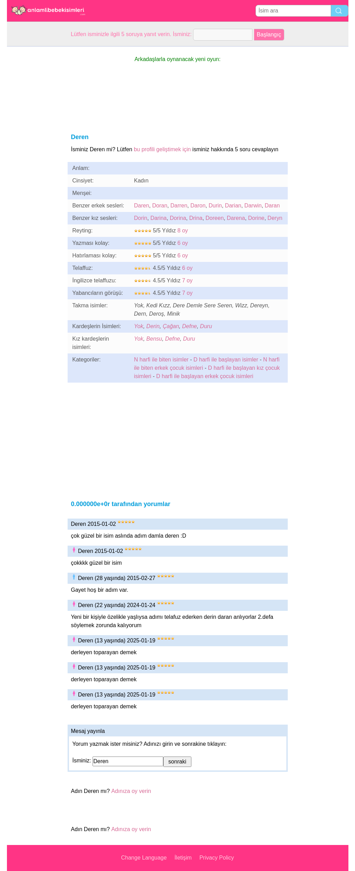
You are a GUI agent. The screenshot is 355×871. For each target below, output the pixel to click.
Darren (178, 205)
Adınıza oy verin (131, 791)
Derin (152, 326)
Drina (195, 218)
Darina (158, 218)
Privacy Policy (216, 858)
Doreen (215, 218)
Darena (236, 218)
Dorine (256, 218)
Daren (141, 205)
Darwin (253, 205)
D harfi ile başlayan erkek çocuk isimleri (204, 376)
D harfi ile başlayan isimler (225, 359)
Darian (233, 205)
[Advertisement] (34, 150)
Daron (198, 205)
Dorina (178, 218)
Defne (189, 326)
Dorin (140, 218)
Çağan (171, 326)
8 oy (183, 230)
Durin (215, 205)
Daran (272, 205)
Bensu (154, 339)
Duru (206, 326)
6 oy (183, 243)
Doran (159, 205)
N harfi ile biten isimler (161, 359)
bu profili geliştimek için (162, 149)
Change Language (144, 858)
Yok (139, 326)
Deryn (275, 218)
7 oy (187, 280)
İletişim (183, 858)
